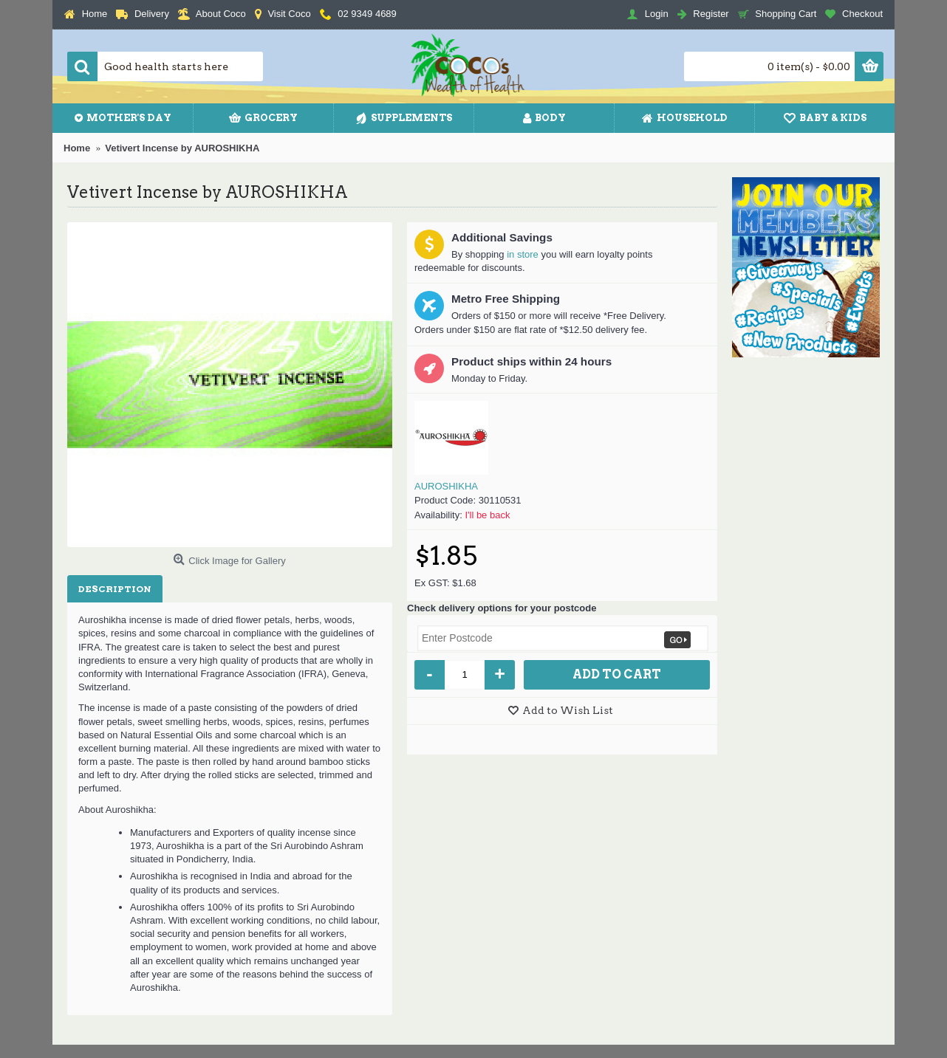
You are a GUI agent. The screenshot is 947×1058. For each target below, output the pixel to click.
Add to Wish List (567, 710)
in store (523, 254)
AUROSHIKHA (446, 486)
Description (114, 588)
